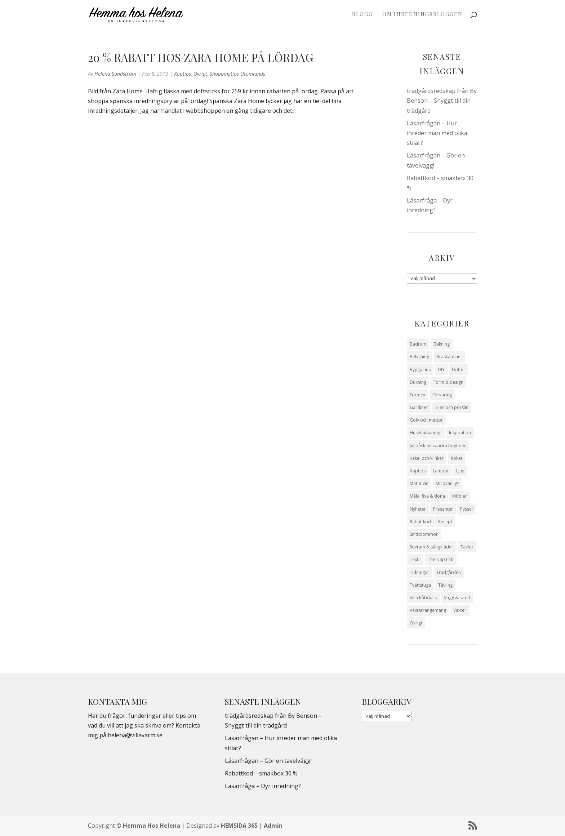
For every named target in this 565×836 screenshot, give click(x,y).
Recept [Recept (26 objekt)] (445, 522)
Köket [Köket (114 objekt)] (456, 458)
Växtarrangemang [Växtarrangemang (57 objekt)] (428, 610)
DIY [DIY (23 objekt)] (441, 369)
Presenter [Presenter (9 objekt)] (443, 509)
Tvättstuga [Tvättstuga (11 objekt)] (420, 585)
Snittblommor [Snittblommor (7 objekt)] (424, 534)
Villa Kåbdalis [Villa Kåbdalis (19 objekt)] (423, 598)
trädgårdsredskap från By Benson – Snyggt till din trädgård (442, 100)
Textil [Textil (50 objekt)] (415, 559)
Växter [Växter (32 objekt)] (459, 610)
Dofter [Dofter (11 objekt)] (458, 369)
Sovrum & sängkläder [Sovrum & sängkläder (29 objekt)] (431, 547)
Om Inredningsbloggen (422, 15)
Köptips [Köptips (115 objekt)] (418, 471)
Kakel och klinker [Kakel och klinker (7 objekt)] (427, 458)
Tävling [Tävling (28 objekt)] (445, 585)
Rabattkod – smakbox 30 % (261, 773)
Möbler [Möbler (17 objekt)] (459, 496)
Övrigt (200, 73)
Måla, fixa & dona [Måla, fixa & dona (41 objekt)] (427, 496)
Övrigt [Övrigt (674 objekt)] (416, 623)
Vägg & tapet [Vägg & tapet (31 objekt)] (457, 598)
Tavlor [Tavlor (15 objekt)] (467, 547)
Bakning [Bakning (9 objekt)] (441, 344)
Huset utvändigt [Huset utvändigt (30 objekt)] (426, 433)
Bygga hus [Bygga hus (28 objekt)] (420, 369)
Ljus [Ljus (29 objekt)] (460, 471)
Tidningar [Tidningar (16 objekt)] (419, 572)
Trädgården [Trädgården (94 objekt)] (448, 572)
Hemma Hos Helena (151, 826)
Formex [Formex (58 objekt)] (417, 395)
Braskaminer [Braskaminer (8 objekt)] (449, 356)
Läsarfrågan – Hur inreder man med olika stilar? (437, 133)
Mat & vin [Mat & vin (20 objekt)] (419, 483)
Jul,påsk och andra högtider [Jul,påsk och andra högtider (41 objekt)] (438, 446)
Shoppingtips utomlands (237, 73)
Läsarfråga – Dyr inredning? (263, 786)
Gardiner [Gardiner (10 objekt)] (419, 407)
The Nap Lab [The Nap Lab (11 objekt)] (441, 559)
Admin (273, 826)
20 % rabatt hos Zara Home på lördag (200, 57)
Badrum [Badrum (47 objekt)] (418, 344)
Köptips (182, 73)
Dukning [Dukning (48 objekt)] (418, 382)
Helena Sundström (115, 73)
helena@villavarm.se (135, 735)
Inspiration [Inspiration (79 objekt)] (460, 433)
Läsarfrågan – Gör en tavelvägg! (268, 761)
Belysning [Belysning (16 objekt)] (419, 356)
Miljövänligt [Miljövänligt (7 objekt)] (447, 483)
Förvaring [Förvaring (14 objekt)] (442, 395)
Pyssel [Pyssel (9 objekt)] (466, 509)
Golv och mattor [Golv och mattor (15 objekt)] (426, 420)
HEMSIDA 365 (239, 826)
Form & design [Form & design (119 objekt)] (448, 382)
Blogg (362, 15)
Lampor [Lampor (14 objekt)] (441, 471)
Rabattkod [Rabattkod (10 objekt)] (420, 522)
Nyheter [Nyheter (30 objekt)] (418, 509)
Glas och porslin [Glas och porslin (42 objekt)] (451, 407)
